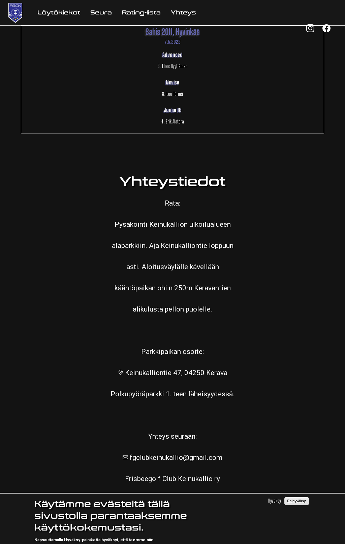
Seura (101, 12)
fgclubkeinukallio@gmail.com (175, 458)
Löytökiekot (58, 12)
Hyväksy (274, 505)
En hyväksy (296, 505)
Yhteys (183, 12)
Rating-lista (141, 12)
